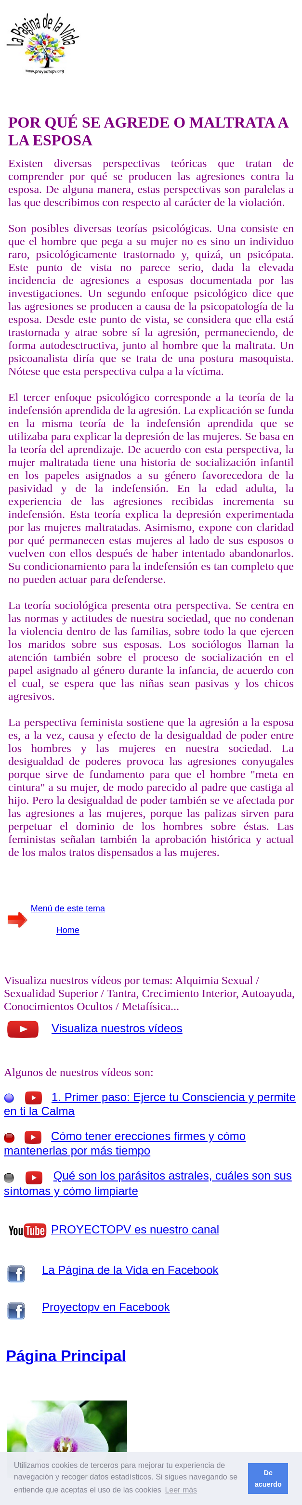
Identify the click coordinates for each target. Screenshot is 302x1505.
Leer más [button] (181, 1490)
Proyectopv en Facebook (106, 1306)
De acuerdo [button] (268, 1478)
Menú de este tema (68, 908)
